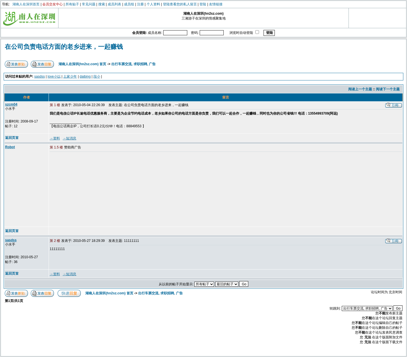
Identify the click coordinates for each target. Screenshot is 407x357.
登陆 (202, 4)
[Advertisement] (93, 189)
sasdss (39, 76)
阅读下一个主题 (388, 89)
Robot (10, 147)
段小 (96, 76)
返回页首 (12, 138)
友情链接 (216, 4)
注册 (140, 4)
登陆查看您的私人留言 (180, 4)
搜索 (101, 4)
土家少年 (70, 76)
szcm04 (11, 104)
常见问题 (88, 4)
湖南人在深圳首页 (26, 4)
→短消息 (69, 138)
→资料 (55, 138)
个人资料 (153, 4)
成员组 (129, 4)
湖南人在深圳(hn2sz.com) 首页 (82, 64)
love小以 (54, 76)
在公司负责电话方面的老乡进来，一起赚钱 (64, 46)
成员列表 (114, 4)
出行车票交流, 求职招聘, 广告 (133, 64)
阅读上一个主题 (360, 89)
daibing (85, 76)
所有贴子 (72, 4)
